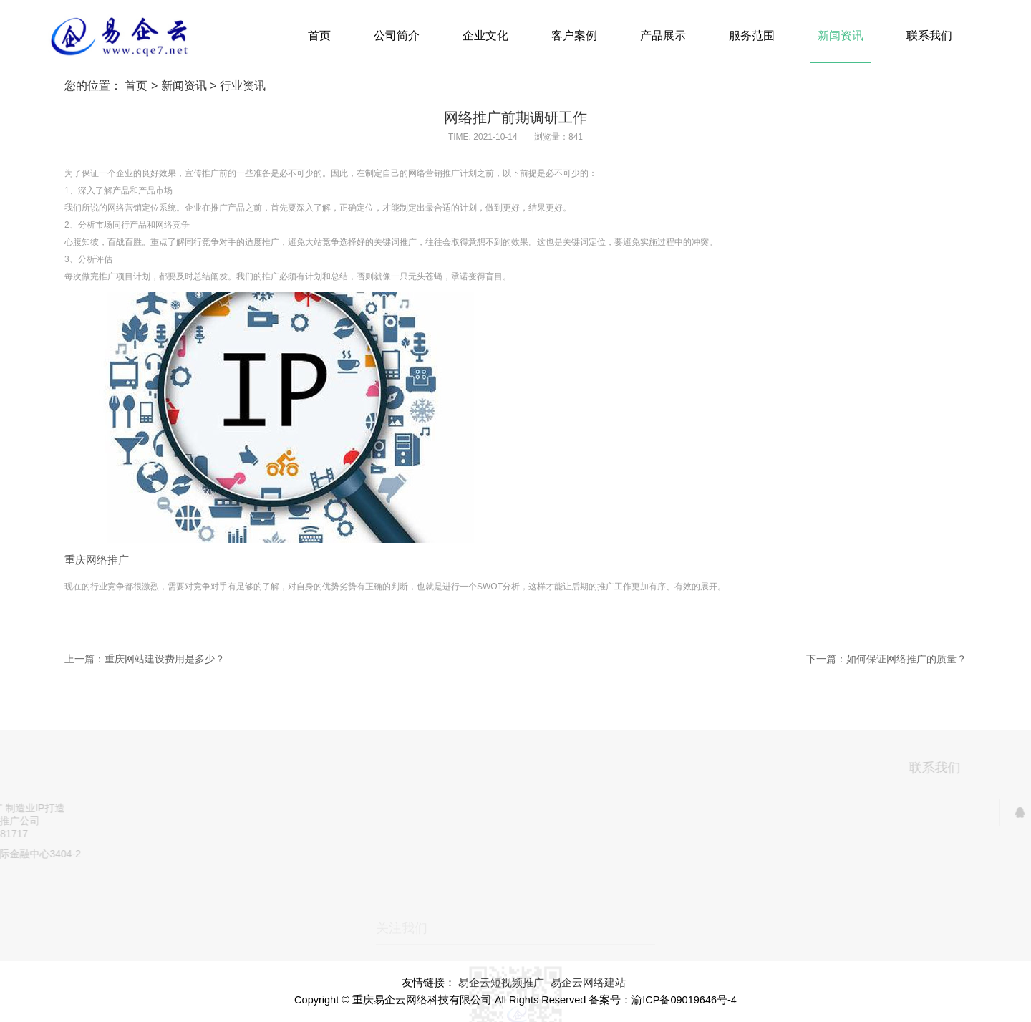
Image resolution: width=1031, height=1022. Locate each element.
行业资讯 (243, 85)
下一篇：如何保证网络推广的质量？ (886, 659)
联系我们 (929, 35)
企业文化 (485, 35)
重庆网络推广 (96, 560)
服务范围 (752, 35)
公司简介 (397, 35)
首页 (319, 35)
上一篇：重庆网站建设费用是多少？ (144, 659)
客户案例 (574, 35)
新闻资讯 (840, 35)
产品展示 (663, 35)
